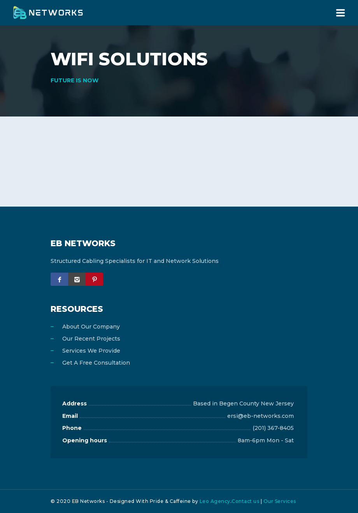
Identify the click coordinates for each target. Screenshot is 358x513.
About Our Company (91, 326)
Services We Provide (91, 350)
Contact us (245, 501)
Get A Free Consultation (96, 362)
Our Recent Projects (91, 338)
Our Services (279, 501)
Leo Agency (215, 501)
